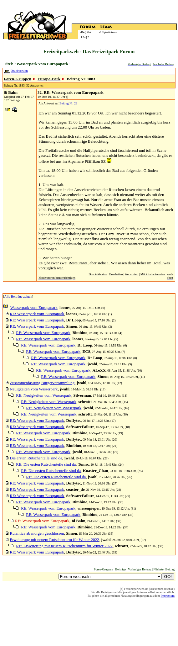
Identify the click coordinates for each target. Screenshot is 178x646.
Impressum (168, 595)
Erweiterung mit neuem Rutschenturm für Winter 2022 (54, 539)
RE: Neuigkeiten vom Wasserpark (43, 395)
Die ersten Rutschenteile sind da (36, 458)
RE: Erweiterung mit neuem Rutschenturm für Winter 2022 (64, 545)
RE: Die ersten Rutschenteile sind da (46, 464)
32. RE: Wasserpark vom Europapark (71, 92)
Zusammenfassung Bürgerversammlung (42, 382)
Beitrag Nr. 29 (68, 103)
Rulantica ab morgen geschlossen (37, 533)
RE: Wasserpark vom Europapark (37, 313)
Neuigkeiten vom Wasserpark (34, 389)
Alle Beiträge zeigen (18, 296)
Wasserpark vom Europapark (34, 307)
